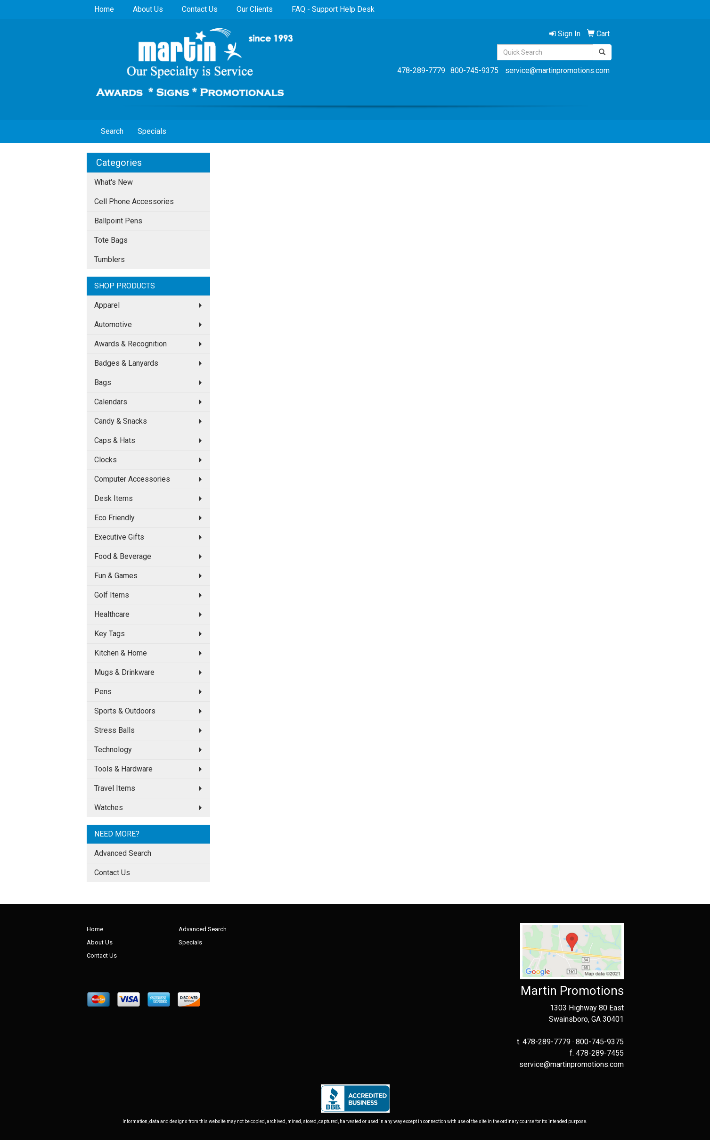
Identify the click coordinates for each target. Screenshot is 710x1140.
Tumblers (109, 259)
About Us (148, 9)
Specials (152, 131)
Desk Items (113, 498)
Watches (108, 807)
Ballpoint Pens (118, 220)
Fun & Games (116, 575)
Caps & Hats (114, 440)
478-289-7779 (421, 70)
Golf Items (111, 595)
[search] (602, 52)
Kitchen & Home (120, 652)
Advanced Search (122, 853)
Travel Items (114, 788)
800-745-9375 (474, 70)
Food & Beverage (122, 556)
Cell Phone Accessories (134, 201)
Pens (103, 691)
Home (104, 9)
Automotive (113, 324)
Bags (102, 382)
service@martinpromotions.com (557, 70)
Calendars (110, 401)
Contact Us (200, 9)
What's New (113, 182)
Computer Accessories (132, 479)
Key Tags (109, 633)
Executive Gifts (119, 537)
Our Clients (255, 9)
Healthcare (112, 614)
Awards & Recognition (130, 343)
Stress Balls (114, 730)
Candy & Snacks (120, 421)
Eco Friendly (114, 517)
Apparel (107, 305)
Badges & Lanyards (126, 363)
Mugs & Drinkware (124, 672)
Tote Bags (111, 240)
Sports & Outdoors (124, 710)
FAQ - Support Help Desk (333, 9)
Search (112, 131)
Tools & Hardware (123, 768)
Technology (113, 749)
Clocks (105, 459)
